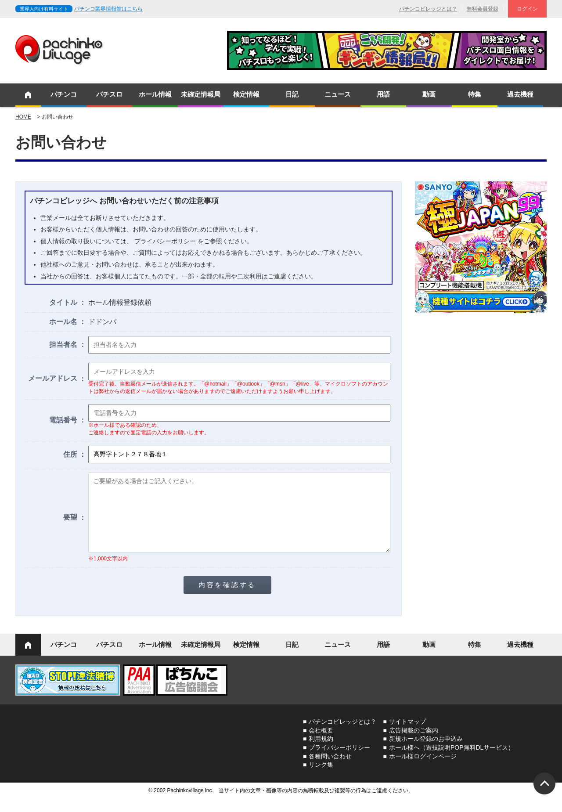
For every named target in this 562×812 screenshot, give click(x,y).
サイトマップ (407, 734)
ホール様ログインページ (423, 769)
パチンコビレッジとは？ (428, 9)
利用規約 (321, 751)
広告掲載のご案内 (413, 743)
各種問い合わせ (330, 769)
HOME (23, 117)
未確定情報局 (200, 94)
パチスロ (109, 94)
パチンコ (63, 94)
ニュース (337, 94)
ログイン (527, 9)
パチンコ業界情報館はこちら (108, 9)
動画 (429, 94)
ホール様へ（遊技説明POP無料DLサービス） (451, 760)
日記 (292, 94)
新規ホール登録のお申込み (426, 751)
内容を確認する (227, 598)
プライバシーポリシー (165, 241)
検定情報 (246, 94)
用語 (383, 94)
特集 (474, 94)
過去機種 (520, 94)
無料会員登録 (482, 9)
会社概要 (321, 743)
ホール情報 (155, 94)
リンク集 (321, 777)
